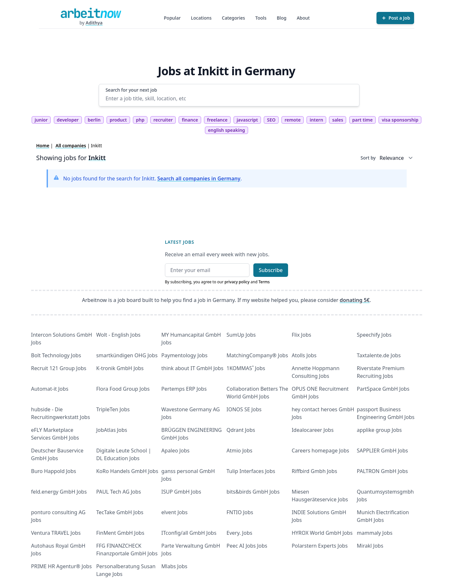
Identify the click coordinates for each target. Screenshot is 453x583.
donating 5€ (355, 300)
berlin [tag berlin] (94, 120)
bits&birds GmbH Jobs (253, 491)
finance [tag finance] (190, 120)
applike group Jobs (379, 429)
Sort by (368, 158)
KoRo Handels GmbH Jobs (127, 471)
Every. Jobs (239, 532)
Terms (264, 282)
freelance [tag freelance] (217, 120)
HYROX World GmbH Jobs (322, 532)
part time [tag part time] (362, 120)
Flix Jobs (301, 334)
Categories (233, 18)
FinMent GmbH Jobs (120, 532)
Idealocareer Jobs (312, 429)
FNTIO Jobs (240, 512)
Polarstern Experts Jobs (320, 545)
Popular (172, 18)
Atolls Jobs (304, 355)
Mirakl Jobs (370, 545)
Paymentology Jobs (184, 355)
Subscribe (271, 270)
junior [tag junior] (41, 120)
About (303, 18)
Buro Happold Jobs (53, 471)
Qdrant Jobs (241, 429)
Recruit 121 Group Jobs (58, 368)
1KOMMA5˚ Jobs (246, 368)
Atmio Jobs (239, 450)
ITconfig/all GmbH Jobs (188, 532)
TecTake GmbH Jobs (119, 512)
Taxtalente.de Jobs (379, 355)
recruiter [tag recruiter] (163, 120)
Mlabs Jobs (174, 566)
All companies (71, 145)
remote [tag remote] (293, 120)
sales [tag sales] (337, 120)
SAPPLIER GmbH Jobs (382, 450)
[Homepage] (91, 13)
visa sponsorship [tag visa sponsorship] (400, 120)
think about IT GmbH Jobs (192, 368)
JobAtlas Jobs (111, 429)
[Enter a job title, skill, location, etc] (229, 98)
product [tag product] (118, 120)
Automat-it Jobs (49, 388)
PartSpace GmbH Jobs (383, 388)
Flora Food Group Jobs (122, 388)
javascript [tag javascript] (247, 120)
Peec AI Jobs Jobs (247, 545)
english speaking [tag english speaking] (226, 130)
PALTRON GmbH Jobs (382, 471)
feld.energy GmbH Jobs (59, 491)
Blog (281, 18)
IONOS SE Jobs (244, 409)
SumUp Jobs (241, 334)
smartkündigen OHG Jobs (127, 355)
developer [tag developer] (68, 120)
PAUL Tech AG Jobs (118, 491)
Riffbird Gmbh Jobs (314, 471)
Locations (201, 18)
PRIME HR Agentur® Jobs (61, 566)
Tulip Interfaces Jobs (251, 471)
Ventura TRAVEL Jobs (56, 532)
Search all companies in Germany (198, 178)
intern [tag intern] (316, 120)
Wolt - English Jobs (118, 334)
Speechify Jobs (374, 334)
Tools (261, 18)
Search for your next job (131, 90)
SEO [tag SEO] (271, 120)
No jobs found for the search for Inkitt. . (152, 178)
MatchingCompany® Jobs (257, 355)
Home (43, 145)
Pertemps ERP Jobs (184, 388)
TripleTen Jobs (113, 409)
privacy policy (236, 282)
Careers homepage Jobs (320, 450)
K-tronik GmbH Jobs (120, 368)
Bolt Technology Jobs (56, 355)
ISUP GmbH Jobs (181, 491)
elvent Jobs (174, 512)
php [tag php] (140, 120)
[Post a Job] (395, 18)
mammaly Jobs (375, 532)
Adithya (94, 23)
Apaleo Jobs (175, 450)
